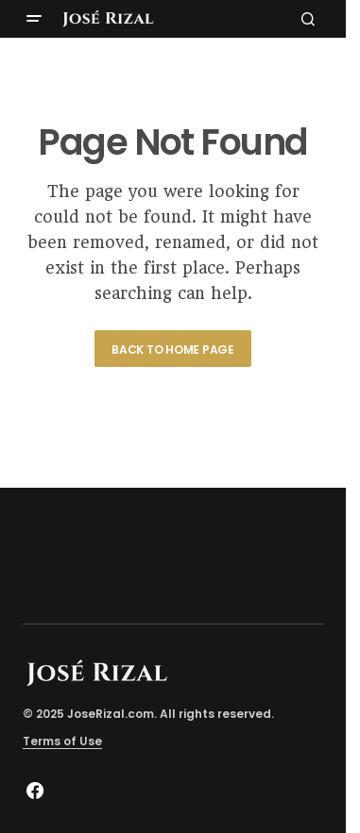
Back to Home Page (172, 350)
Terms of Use (62, 741)
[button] (34, 19)
